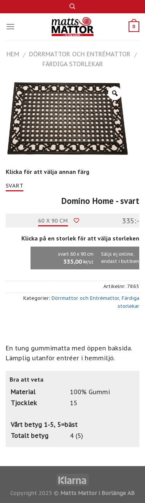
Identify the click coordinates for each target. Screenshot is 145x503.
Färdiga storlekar (72, 64)
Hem (12, 54)
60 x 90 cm (53, 220)
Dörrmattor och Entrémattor (79, 54)
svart (14, 185)
